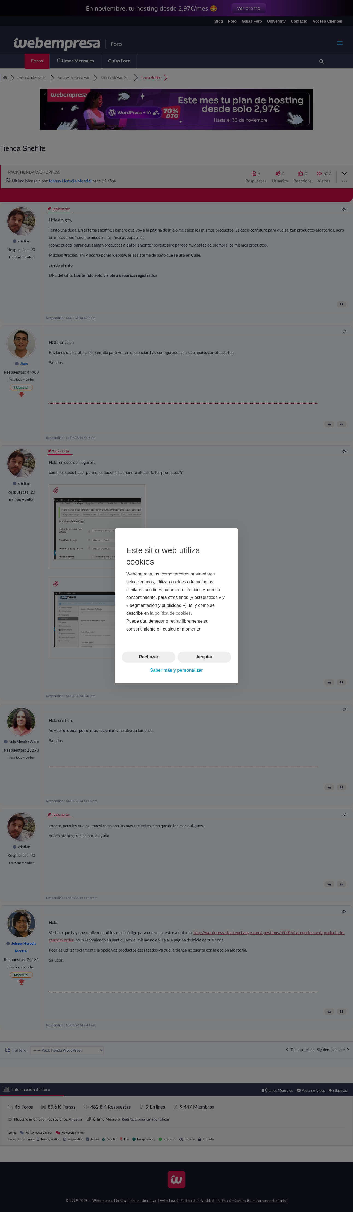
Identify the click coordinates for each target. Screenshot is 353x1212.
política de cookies (173, 613)
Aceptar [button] (204, 657)
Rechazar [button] (148, 657)
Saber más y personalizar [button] (176, 670)
